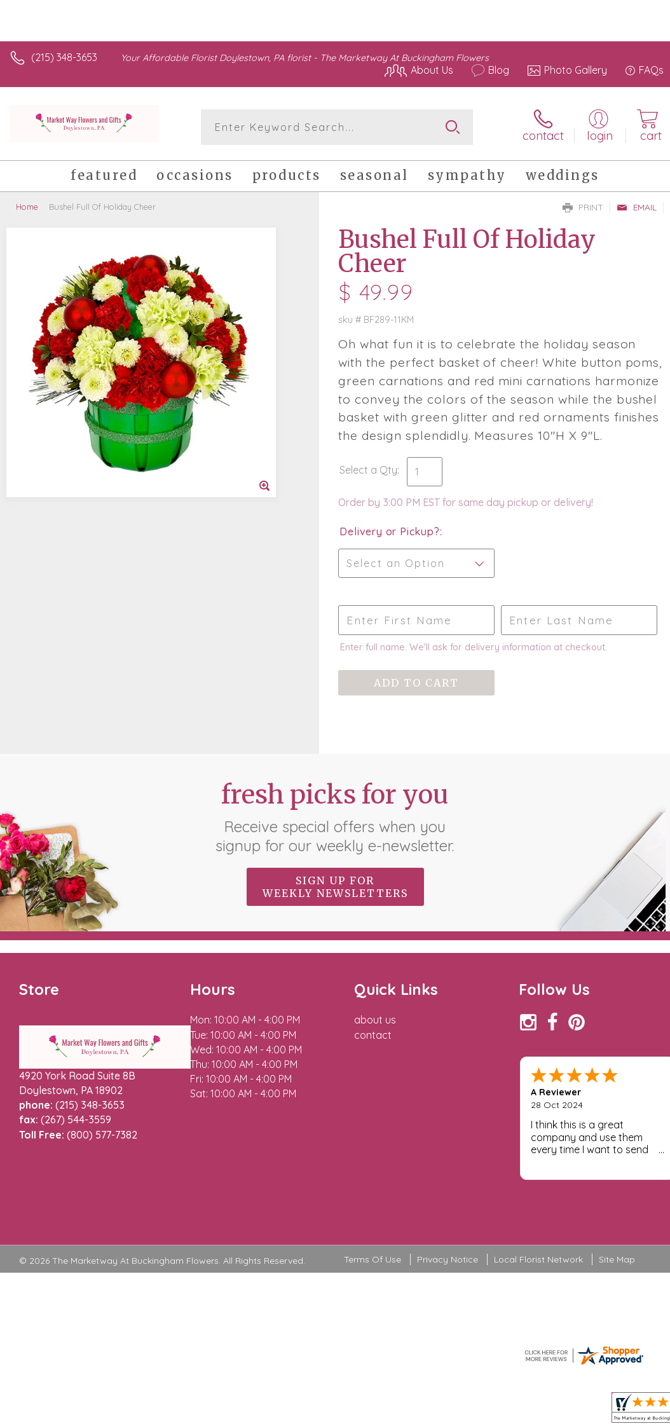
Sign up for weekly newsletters (335, 887)
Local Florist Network (538, 1259)
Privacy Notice (447, 1259)
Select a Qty (368, 469)
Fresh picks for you (335, 817)
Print (583, 207)
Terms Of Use (372, 1259)
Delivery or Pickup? (389, 531)
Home (27, 207)
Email (637, 207)
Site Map (617, 1259)
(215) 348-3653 (64, 57)
